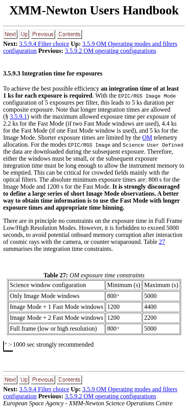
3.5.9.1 (18, 116)
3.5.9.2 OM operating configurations (110, 50)
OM (147, 137)
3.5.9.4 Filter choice (44, 43)
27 (162, 241)
